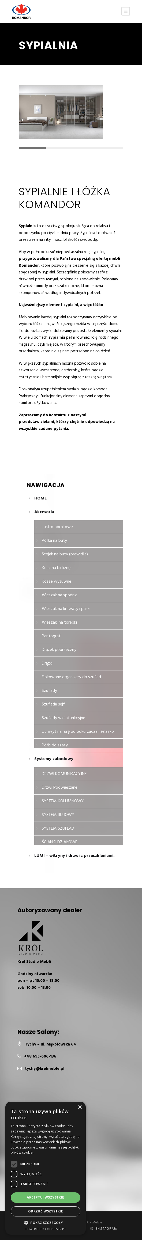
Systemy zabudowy (53, 759)
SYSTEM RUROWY (58, 814)
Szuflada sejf (53, 704)
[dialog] (45, 1168)
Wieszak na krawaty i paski (66, 608)
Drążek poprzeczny (59, 649)
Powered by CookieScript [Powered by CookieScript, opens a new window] (45, 1229)
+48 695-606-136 (40, 1056)
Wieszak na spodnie (59, 595)
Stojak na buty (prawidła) (65, 554)
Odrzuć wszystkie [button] (45, 1211)
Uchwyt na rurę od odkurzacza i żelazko (78, 731)
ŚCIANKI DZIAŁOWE (59, 842)
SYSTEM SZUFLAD (58, 828)
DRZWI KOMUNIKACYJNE (64, 773)
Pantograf (51, 636)
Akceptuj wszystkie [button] (45, 1197)
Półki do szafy (55, 745)
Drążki (47, 663)
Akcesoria (44, 512)
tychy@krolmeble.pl (44, 1069)
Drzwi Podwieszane (59, 787)
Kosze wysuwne (56, 581)
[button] (45, 1223)
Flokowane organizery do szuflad (71, 677)
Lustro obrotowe (57, 527)
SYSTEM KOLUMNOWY (63, 801)
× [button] (80, 1107)
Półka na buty (54, 540)
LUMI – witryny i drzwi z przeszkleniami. (74, 855)
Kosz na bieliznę (56, 567)
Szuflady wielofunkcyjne (63, 718)
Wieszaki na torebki (59, 622)
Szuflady (49, 690)
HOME (40, 498)
